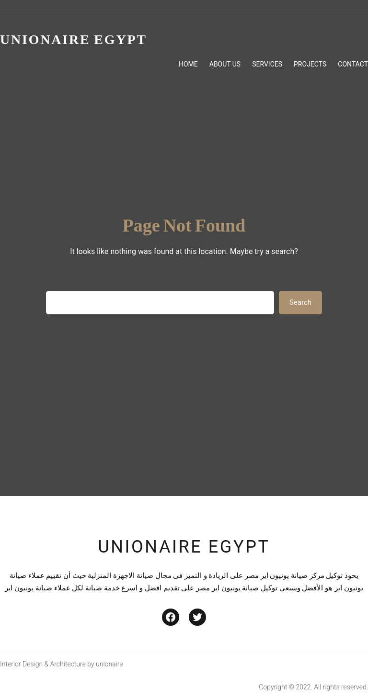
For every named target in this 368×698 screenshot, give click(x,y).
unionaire (109, 664)
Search (300, 302)
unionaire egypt (184, 547)
